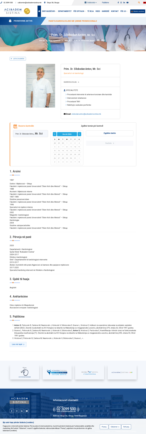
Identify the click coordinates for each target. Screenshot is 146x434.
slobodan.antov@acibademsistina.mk (86, 114)
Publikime (105, 2)
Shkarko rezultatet (137, 11)
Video (97, 11)
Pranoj (104, 427)
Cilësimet (115, 427)
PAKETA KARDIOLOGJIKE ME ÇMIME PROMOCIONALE (73, 21)
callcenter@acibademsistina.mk (28, 3)
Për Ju (123, 11)
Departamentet (65, 11)
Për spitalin (79, 11)
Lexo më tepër (18, 344)
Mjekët (67, 41)
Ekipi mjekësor (49, 11)
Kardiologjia (72, 82)
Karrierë (105, 11)
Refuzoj (126, 427)
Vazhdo (109, 143)
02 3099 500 (6, 3)
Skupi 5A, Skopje (51, 3)
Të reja (90, 11)
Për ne (42, 41)
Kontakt (115, 11)
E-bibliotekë (91, 2)
